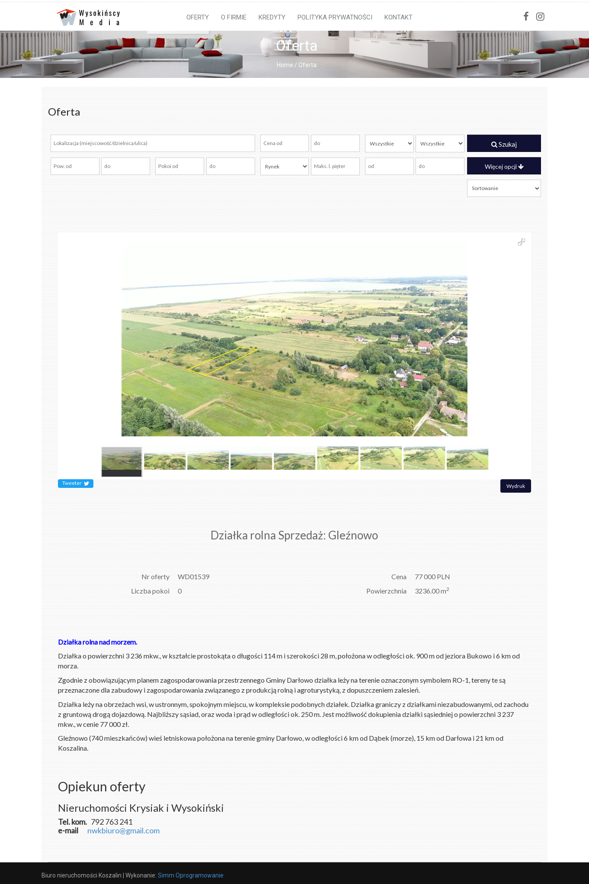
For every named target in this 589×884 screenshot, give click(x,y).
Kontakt (398, 17)
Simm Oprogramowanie (191, 875)
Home (285, 64)
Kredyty (272, 17)
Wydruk (515, 486)
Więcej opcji (504, 166)
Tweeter (75, 483)
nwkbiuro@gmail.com (123, 830)
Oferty (197, 17)
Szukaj (504, 144)
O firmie (233, 17)
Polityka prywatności (335, 17)
